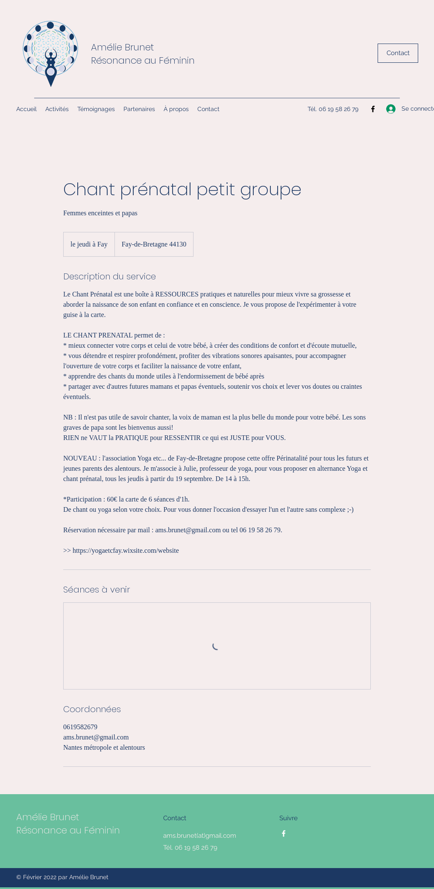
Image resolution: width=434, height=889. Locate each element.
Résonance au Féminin (143, 60)
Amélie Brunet (122, 47)
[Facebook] (373, 109)
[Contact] (398, 53)
